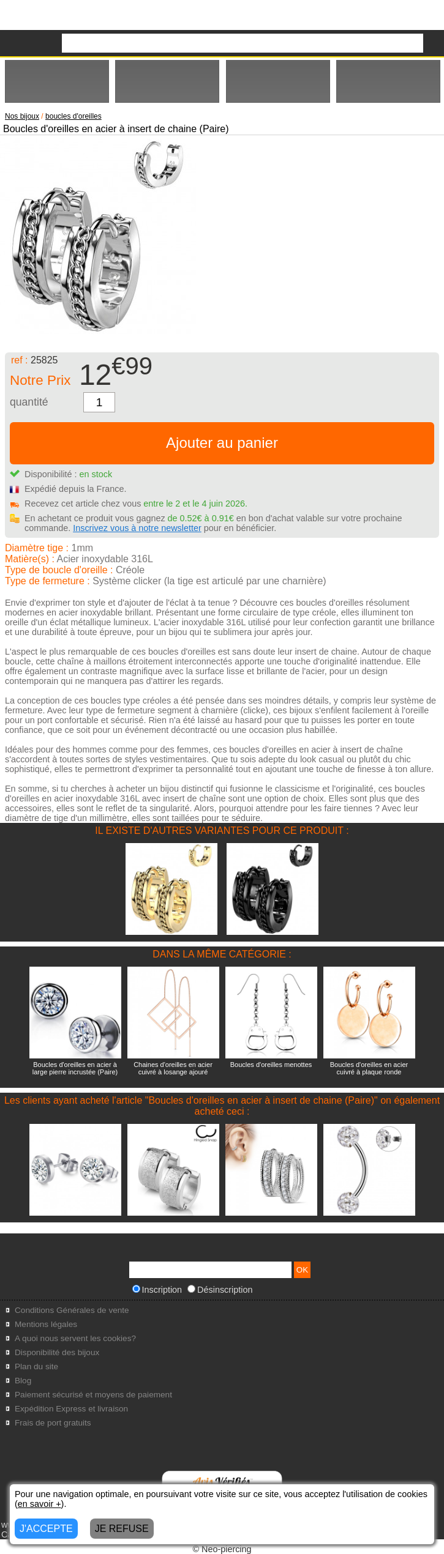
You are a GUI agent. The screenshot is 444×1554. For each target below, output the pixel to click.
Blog (23, 1380)
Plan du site (36, 1366)
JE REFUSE (122, 1528)
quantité (29, 402)
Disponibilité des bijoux (57, 1352)
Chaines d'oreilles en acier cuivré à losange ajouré (173, 1068)
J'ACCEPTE (46, 1528)
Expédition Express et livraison (71, 1408)
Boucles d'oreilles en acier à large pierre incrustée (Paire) (75, 1068)
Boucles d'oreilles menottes (271, 1064)
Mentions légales (46, 1324)
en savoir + (39, 1504)
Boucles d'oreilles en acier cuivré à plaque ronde (369, 1068)
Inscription (157, 1290)
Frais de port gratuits (53, 1422)
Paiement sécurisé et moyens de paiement (93, 1394)
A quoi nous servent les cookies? (75, 1338)
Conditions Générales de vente (72, 1310)
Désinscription (219, 1290)
